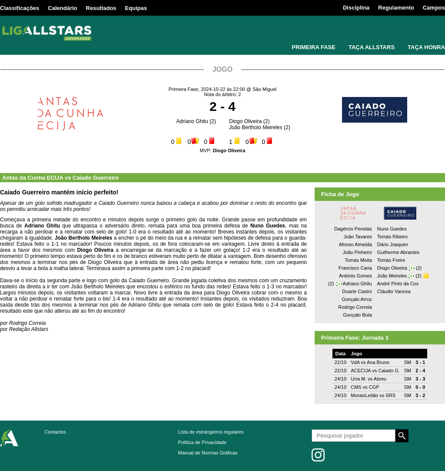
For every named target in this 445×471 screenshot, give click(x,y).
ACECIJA (361, 370)
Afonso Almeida (355, 244)
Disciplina (356, 7)
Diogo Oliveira (245, 121)
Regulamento (396, 7)
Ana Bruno (378, 362)
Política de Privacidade (202, 442)
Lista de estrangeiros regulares (211, 431)
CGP (374, 387)
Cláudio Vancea (394, 291)
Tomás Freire (391, 260)
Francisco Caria (355, 268)
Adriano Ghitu (192, 121)
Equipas (136, 8)
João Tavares (358, 236)
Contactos (55, 431)
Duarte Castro (357, 291)
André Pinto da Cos (397, 283)
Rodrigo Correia (355, 307)
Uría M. (358, 378)
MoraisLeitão (364, 395)
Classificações (19, 8)
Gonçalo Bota (357, 314)
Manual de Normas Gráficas (208, 452)
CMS (356, 387)
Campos (434, 7)
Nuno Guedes (392, 228)
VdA (355, 362)
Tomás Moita (358, 260)
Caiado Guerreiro (96, 177)
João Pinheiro (357, 252)
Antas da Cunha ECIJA (32, 177)
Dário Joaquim (392, 244)
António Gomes (355, 275)
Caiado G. (389, 370)
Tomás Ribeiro (392, 236)
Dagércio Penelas (353, 228)
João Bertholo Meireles (255, 127)
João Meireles (392, 275)
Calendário (62, 8)
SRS (390, 395)
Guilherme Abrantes (398, 252)
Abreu (380, 378)
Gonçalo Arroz (357, 299)
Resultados (101, 8)
